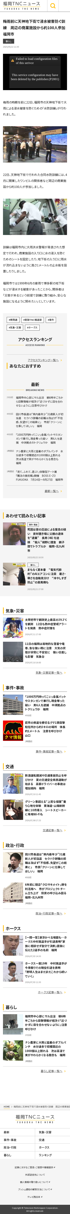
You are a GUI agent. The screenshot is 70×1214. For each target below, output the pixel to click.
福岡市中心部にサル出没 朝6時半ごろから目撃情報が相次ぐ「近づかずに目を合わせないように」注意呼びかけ (46, 1022)
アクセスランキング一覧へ (43, 360)
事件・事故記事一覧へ (49, 751)
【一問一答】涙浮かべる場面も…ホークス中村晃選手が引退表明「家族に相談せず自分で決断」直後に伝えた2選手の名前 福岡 (46, 943)
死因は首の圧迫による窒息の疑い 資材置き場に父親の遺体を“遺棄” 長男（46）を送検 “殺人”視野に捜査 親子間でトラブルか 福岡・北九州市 (46, 540)
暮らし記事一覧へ (51, 1071)
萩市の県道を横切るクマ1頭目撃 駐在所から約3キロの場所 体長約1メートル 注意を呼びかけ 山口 (46, 729)
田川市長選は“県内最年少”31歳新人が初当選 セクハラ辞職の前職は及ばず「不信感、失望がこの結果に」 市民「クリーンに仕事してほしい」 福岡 (46, 862)
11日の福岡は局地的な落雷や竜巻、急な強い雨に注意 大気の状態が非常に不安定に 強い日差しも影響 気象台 (46, 650)
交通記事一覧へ (52, 830)
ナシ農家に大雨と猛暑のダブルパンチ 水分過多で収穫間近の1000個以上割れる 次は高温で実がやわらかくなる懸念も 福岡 (45, 1048)
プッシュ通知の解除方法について (34, 1189)
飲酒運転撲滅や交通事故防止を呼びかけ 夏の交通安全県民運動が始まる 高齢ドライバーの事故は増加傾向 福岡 (46, 781)
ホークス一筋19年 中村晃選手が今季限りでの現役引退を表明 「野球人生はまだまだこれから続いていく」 (46, 969)
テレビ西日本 (33, 1196)
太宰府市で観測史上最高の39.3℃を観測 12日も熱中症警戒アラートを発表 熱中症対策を (46, 624)
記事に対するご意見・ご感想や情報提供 (34, 1167)
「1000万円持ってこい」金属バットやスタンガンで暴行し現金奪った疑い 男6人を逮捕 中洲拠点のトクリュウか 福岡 (45, 703)
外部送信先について (35, 1174)
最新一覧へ (52, 491)
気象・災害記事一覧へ (49, 672)
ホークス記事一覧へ (50, 992)
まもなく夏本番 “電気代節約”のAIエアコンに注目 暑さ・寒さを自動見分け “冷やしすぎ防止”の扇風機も (46, 576)
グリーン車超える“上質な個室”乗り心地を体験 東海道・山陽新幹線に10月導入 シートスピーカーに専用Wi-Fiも (45, 808)
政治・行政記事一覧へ (49, 913)
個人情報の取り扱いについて (34, 1182)
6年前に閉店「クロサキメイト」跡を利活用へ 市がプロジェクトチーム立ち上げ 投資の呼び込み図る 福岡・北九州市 (47, 891)
